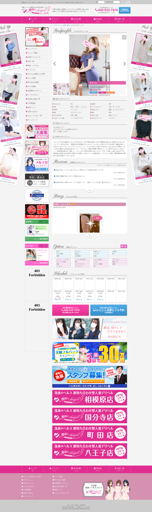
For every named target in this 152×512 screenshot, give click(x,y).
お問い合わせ (28, 493)
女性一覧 (66, 25)
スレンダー (111, 92)
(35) (146, 179)
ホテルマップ (28, 483)
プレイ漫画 (58, 476)
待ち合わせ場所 (60, 480)
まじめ (93, 92)
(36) (11, 142)
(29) (141, 142)
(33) (141, 67)
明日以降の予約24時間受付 (108, 310)
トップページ (56, 25)
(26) (6, 105)
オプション (27, 480)
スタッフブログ (61, 493)
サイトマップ (28, 496)
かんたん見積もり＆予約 (32, 476)
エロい (102, 92)
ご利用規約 (27, 490)
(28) (11, 67)
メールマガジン (29, 486)
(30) (146, 105)
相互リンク (58, 490)
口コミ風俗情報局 (41, 239)
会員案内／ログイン (62, 483)
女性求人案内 (61, 486)
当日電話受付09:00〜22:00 (70, 310)
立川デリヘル (30, 239)
